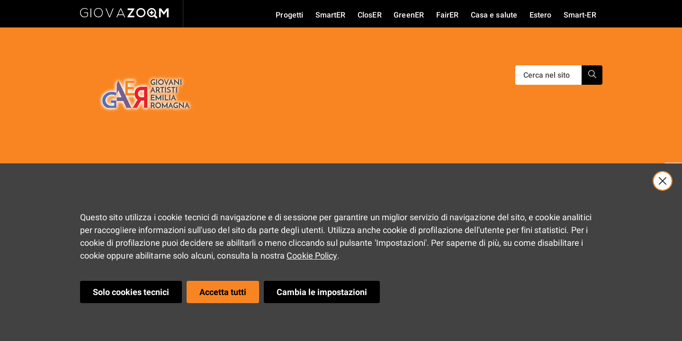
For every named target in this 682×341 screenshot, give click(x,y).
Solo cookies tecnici (131, 292)
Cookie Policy (312, 255)
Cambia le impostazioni (322, 292)
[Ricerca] (548, 75)
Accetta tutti (222, 292)
